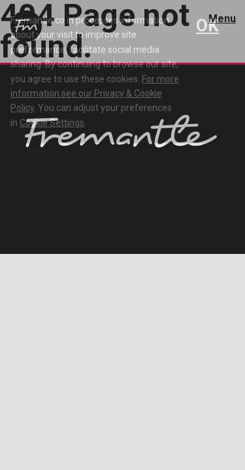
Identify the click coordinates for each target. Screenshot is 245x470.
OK (207, 25)
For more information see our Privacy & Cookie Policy (94, 94)
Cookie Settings (52, 123)
